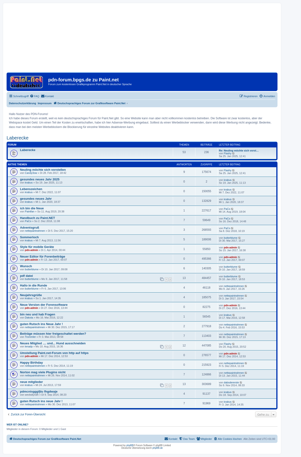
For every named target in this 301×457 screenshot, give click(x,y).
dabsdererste (231, 382)
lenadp (29, 346)
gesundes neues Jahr (36, 198)
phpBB (129, 445)
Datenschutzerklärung (22, 103)
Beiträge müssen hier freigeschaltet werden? (53, 333)
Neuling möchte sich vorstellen (43, 169)
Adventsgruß (29, 227)
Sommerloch (29, 237)
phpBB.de (157, 448)
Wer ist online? (17, 424)
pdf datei (26, 276)
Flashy (227, 153)
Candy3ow (31, 172)
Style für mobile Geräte (37, 247)
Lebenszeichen (31, 189)
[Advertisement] (142, 39)
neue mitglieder (31, 382)
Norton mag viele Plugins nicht (42, 372)
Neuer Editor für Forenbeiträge (42, 256)
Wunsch (26, 266)
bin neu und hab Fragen (37, 314)
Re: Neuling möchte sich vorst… (239, 150)
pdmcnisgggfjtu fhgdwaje (39, 391)
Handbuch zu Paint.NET (37, 218)
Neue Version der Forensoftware (43, 304)
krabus (29, 182)
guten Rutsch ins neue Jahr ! (41, 401)
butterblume (231, 237)
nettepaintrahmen (35, 230)
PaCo (227, 208)
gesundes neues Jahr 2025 (39, 179)
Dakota (29, 317)
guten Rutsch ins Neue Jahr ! (41, 324)
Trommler (30, 336)
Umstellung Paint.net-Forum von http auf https (54, 353)
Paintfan (29, 211)
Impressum (45, 103)
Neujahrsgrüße (31, 295)
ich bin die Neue (32, 208)
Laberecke (17, 137)
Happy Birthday (31, 362)
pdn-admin (31, 250)
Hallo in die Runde (33, 285)
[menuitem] (34, 96)
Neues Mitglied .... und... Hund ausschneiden (53, 343)
